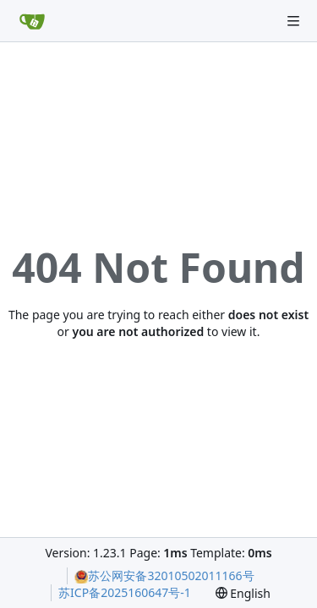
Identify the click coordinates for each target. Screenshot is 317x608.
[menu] (243, 593)
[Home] (32, 21)
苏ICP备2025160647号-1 (124, 592)
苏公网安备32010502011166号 (164, 575)
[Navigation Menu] (293, 21)
